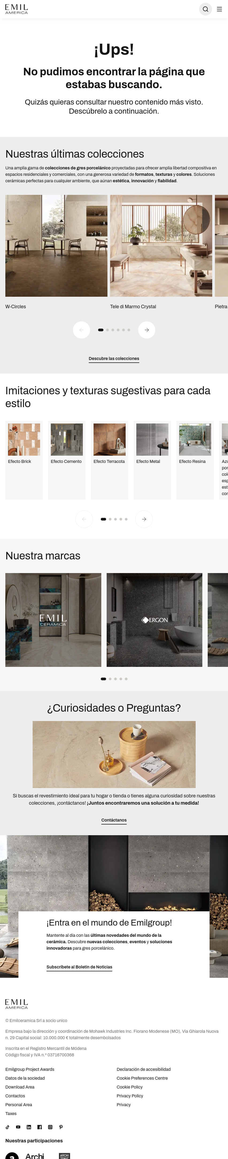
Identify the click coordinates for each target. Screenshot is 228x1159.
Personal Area (18, 1104)
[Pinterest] (61, 1127)
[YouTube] (18, 1127)
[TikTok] (7, 1127)
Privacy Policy (130, 1096)
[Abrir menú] (219, 9)
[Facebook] (39, 1127)
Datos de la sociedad (25, 1078)
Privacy (124, 1104)
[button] (100, 330)
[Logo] (16, 9)
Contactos (15, 1096)
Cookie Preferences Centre (142, 1078)
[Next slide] (147, 330)
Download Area (19, 1087)
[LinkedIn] (29, 1127)
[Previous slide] (81, 330)
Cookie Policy (130, 1087)
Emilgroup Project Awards (29, 1069)
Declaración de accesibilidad (144, 1069)
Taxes (11, 1113)
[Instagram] (50, 1127)
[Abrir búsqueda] (205, 9)
